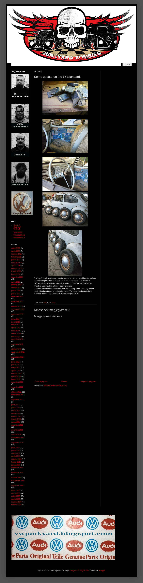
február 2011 (16, 419)
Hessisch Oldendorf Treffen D (17, 227)
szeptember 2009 (17, 481)
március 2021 (16, 254)
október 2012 (16, 349)
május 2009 (15, 496)
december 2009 (17, 468)
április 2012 (15, 371)
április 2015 (15, 282)
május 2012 (15, 368)
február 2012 (16, 376)
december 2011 (17, 382)
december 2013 (17, 296)
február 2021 (16, 257)
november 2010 (17, 430)
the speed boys (19, 235)
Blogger (102, 571)
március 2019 (16, 263)
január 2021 (15, 260)
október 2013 (16, 306)
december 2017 (17, 277)
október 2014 (16, 288)
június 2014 (15, 291)
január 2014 (15, 294)
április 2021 (15, 251)
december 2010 (17, 425)
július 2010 (15, 448)
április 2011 (15, 413)
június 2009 (15, 493)
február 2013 (16, 333)
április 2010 (15, 456)
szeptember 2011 (17, 395)
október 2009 (16, 478)
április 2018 (15, 266)
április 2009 (15, 499)
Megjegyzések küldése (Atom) (55, 385)
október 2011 (16, 392)
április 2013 (15, 328)
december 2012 (17, 339)
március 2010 (16, 459)
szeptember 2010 (17, 438)
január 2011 (15, 422)
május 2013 (15, 325)
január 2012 (15, 379)
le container (17, 232)
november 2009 (17, 473)
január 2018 (15, 274)
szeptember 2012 (17, 352)
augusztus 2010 (17, 443)
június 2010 (15, 450)
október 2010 (16, 435)
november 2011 (17, 387)
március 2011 (16, 416)
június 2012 (15, 365)
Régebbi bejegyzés (88, 381)
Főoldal (64, 381)
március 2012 (16, 373)
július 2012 (15, 362)
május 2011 (15, 411)
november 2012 (17, 344)
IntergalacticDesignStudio (79, 571)
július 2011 (15, 405)
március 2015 (16, 285)
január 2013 (15, 336)
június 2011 (15, 408)
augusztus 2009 (17, 485)
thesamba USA (19, 238)
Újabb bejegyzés (41, 381)
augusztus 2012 (17, 357)
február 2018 (16, 271)
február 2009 (16, 505)
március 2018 (16, 268)
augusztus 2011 (17, 400)
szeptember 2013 (17, 309)
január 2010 (15, 465)
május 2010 (15, 453)
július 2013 (15, 319)
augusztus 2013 (17, 314)
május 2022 (15, 248)
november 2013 (17, 301)
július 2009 (15, 490)
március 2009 (16, 502)
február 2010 (16, 462)
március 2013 (16, 331)
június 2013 (15, 322)
